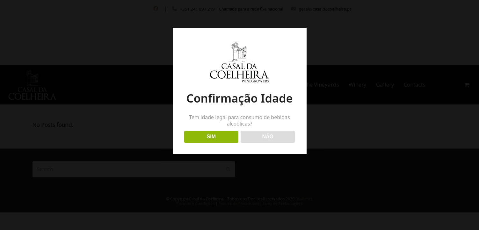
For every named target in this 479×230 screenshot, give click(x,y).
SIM (211, 136)
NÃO (267, 136)
